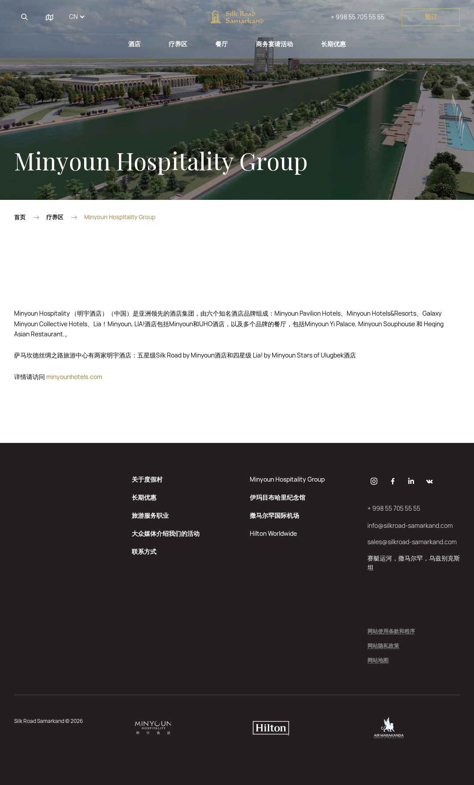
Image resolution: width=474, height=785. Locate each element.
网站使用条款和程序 (391, 631)
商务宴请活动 (274, 44)
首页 (20, 217)
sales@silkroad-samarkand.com (412, 542)
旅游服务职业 (150, 515)
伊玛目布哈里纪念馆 (277, 497)
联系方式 (144, 551)
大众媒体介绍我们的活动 (166, 533)
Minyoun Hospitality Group (287, 479)
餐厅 (221, 44)
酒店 (134, 44)
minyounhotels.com (74, 376)
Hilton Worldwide (273, 533)
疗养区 (178, 44)
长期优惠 (333, 44)
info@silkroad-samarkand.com (410, 525)
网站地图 (378, 660)
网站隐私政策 (383, 646)
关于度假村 (147, 479)
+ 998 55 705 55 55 (357, 17)
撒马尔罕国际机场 (274, 515)
